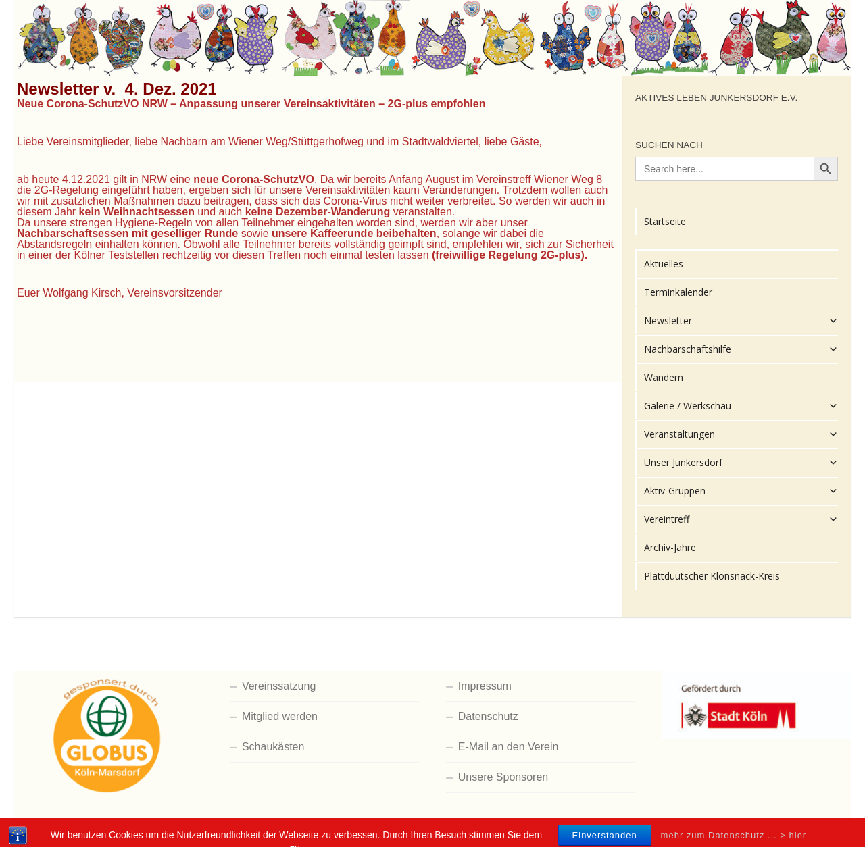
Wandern (663, 377)
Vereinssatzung (279, 686)
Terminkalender (678, 292)
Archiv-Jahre (670, 547)
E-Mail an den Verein (508, 746)
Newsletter (741, 320)
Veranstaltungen (741, 434)
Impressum (485, 686)
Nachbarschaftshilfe (741, 349)
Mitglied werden (280, 716)
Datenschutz (488, 716)
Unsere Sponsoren (503, 777)
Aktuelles (663, 263)
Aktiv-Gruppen (741, 491)
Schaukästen (273, 746)
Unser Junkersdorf (741, 462)
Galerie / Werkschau (741, 405)
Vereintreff (741, 519)
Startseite (665, 221)
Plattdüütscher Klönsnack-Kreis (712, 575)
